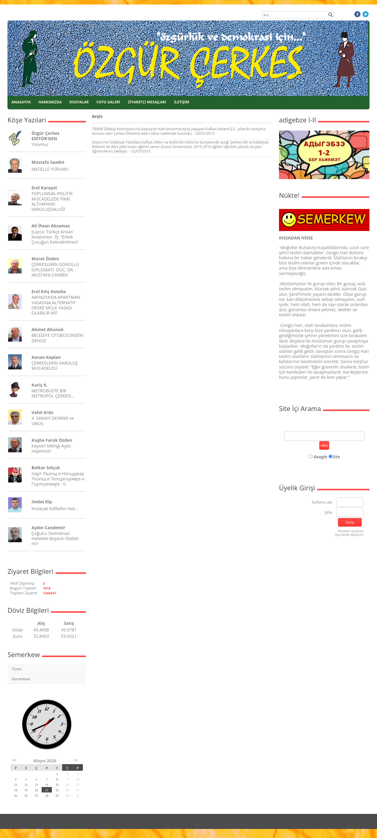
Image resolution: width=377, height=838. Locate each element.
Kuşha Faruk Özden (52, 440)
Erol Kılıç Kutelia (49, 291)
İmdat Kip (42, 501)
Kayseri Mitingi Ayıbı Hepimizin (51, 448)
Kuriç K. (40, 385)
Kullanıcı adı (322, 502)
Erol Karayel (44, 188)
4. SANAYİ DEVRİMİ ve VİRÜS (53, 420)
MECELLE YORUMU (50, 169)
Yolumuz (40, 144)
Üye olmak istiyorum (348, 535)
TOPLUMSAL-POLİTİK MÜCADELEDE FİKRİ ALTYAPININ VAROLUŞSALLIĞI (52, 201)
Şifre (328, 513)
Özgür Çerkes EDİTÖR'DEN (46, 135)
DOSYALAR (79, 102)
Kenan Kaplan (46, 357)
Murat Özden (45, 258)
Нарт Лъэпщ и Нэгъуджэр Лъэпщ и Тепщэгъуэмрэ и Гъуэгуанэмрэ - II (58, 479)
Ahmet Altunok (48, 329)
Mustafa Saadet (48, 162)
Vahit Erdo (42, 412)
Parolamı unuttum (350, 531)
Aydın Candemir (48, 527)
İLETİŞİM (181, 102)
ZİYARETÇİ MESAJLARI (147, 102)
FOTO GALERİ (108, 102)
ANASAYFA (21, 102)
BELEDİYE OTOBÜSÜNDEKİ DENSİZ (58, 337)
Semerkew (20, 679)
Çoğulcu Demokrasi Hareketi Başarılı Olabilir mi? (55, 538)
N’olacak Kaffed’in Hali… (55, 508)
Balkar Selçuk (46, 467)
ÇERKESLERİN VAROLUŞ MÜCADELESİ (55, 365)
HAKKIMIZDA (50, 102)
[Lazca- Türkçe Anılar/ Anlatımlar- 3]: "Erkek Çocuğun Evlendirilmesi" (55, 237)
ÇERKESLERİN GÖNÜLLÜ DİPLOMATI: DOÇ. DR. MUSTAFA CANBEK (55, 269)
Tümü (16, 669)
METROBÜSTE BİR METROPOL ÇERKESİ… (53, 393)
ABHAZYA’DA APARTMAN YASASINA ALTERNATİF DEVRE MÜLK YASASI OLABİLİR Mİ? (56, 305)
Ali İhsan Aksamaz (51, 226)
